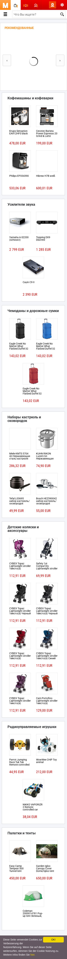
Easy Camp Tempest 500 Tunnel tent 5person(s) (16, 870)
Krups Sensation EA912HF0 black (18, 132)
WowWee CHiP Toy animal (46, 761)
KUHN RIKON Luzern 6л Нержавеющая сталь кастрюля (45, 457)
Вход (46, 5)
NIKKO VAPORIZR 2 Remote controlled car (33, 807)
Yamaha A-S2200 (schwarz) (19, 238)
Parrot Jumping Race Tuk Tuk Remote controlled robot (19, 763)
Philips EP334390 (19, 175)
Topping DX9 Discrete (43, 238)
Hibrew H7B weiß (45, 175)
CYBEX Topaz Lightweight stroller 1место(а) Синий (47, 656)
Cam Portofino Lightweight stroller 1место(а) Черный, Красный (47, 702)
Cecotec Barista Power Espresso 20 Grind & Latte (46, 133)
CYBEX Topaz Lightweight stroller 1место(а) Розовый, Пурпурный (20, 568)
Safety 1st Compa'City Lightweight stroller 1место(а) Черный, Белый (47, 568)
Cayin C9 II (28, 282)
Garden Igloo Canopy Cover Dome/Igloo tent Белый (45, 870)
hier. (32, 954)
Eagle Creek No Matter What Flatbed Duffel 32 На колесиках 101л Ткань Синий (46, 348)
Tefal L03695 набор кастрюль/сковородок (19, 501)
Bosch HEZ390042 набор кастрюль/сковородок (46, 501)
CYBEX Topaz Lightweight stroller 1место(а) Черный (20, 611)
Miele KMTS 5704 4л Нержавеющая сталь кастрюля (19, 456)
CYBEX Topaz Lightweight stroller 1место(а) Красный (20, 657)
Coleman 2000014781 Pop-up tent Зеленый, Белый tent (33, 914)
